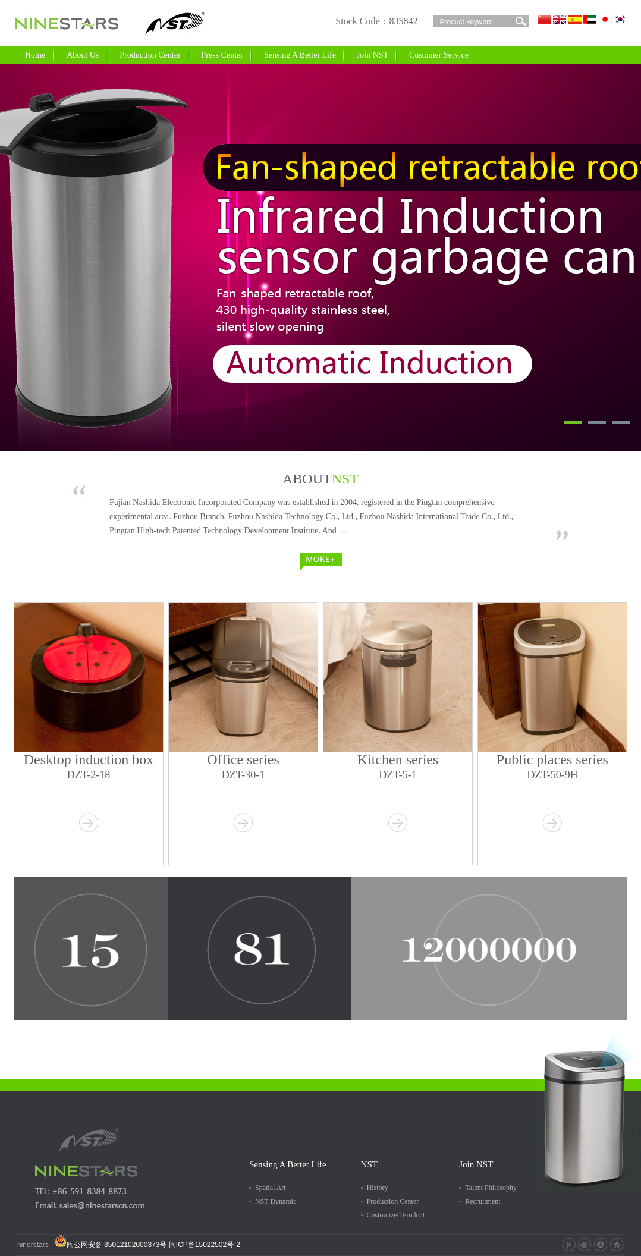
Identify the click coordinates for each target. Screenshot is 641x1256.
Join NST (377, 52)
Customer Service (443, 52)
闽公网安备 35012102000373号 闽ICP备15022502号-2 (147, 1245)
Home (35, 55)
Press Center (227, 52)
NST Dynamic (275, 1201)
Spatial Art (270, 1187)
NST (369, 1164)
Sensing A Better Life (304, 52)
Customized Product (396, 1215)
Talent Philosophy (491, 1187)
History (377, 1187)
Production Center (154, 52)
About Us (87, 52)
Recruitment (482, 1201)
